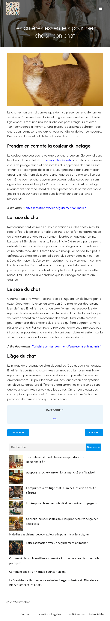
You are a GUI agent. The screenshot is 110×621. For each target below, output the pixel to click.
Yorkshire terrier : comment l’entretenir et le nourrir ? (66, 346)
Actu (54, 418)
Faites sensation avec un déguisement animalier (55, 208)
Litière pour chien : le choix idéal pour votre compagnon (61, 503)
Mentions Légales (49, 614)
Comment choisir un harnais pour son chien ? (38, 571)
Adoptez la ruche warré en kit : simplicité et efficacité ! (60, 472)
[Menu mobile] (100, 8)
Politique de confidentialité (86, 614)
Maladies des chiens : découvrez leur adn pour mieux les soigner (49, 534)
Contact (25, 614)
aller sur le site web (58, 160)
